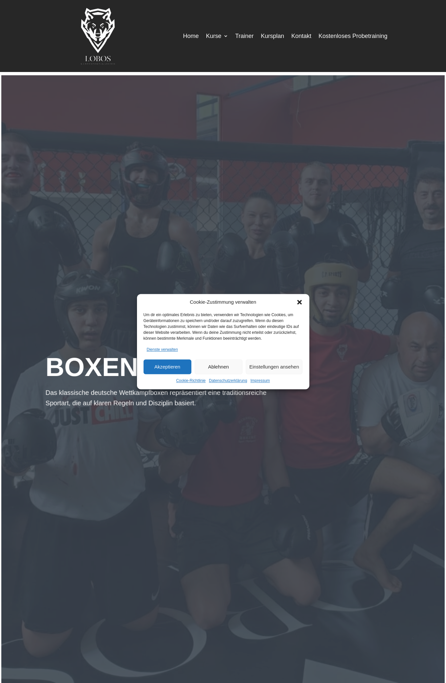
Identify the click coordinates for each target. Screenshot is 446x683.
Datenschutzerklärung (228, 381)
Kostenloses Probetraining (353, 36)
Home (191, 36)
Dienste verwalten (162, 349)
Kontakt (301, 36)
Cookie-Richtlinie (190, 381)
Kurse (214, 36)
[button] (299, 302)
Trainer (244, 36)
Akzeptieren (167, 366)
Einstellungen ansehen (274, 366)
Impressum (260, 381)
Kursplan (272, 36)
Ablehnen (218, 366)
